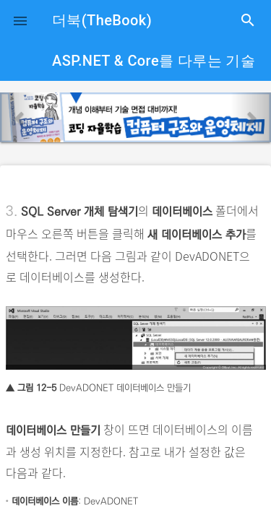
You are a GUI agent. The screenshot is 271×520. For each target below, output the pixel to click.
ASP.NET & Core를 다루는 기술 (153, 60)
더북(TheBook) (102, 20)
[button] (20, 20)
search (248, 20)
